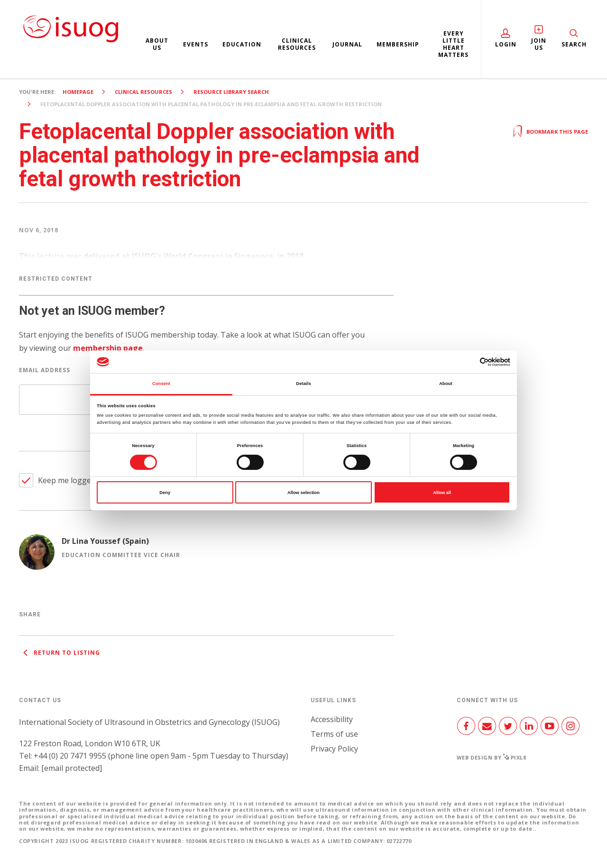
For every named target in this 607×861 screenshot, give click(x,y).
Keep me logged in (71, 480)
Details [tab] (303, 383)
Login (505, 44)
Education (241, 44)
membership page (108, 348)
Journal (347, 44)
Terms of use (334, 734)
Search (574, 44)
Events (195, 44)
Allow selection (303, 492)
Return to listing (59, 653)
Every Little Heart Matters (453, 44)
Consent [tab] (161, 383)
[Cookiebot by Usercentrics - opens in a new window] (468, 361)
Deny (164, 492)
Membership (398, 44)
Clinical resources (297, 44)
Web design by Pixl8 (491, 757)
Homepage (78, 91)
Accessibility (332, 719)
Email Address (44, 370)
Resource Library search (231, 91)
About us (157, 44)
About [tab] (445, 383)
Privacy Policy (334, 748)
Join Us (539, 44)
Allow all (442, 492)
